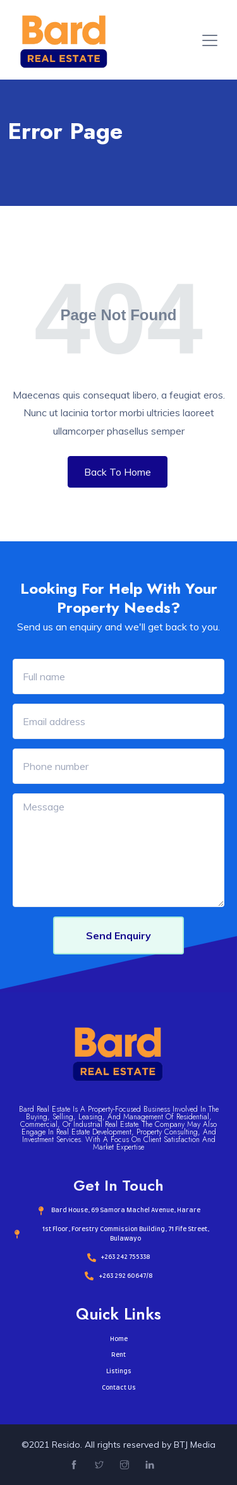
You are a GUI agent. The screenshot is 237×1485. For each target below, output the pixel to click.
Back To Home (117, 472)
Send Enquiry (118, 935)
